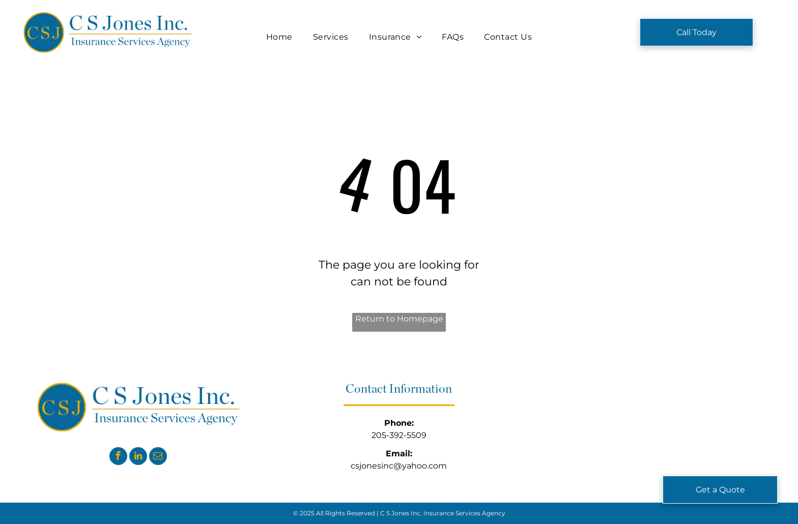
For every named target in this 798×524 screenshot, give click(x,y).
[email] (158, 457)
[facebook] (118, 457)
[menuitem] (279, 37)
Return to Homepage (399, 319)
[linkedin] (138, 457)
